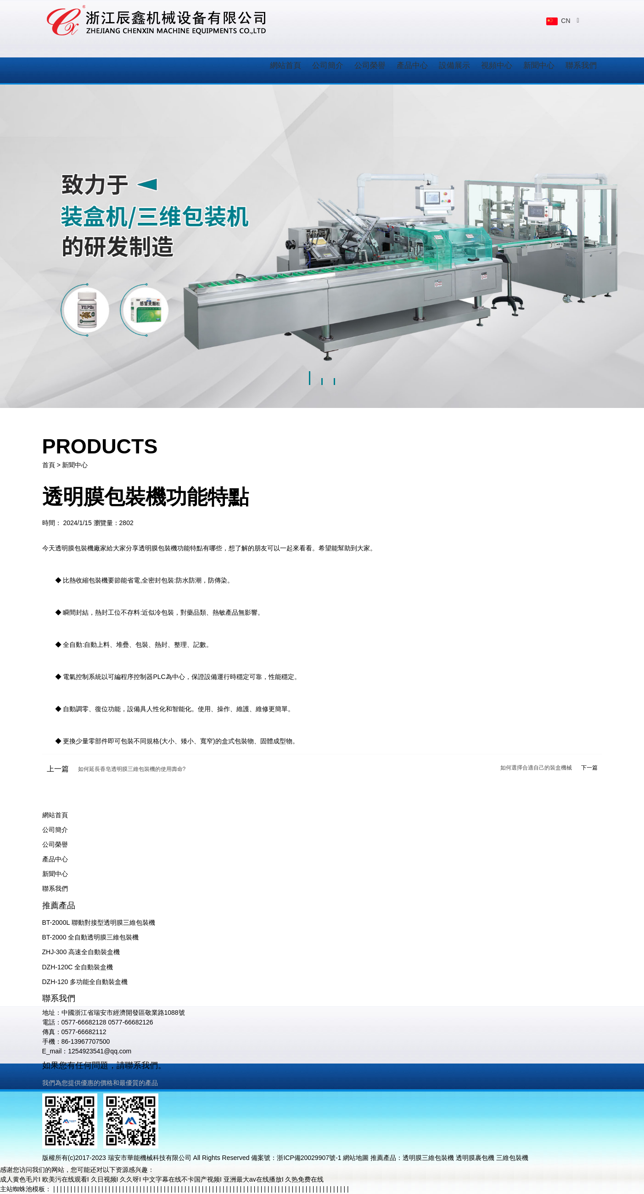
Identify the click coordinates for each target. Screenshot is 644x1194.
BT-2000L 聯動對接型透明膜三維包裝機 (98, 922)
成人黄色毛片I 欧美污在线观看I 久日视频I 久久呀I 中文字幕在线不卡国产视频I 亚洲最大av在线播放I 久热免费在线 (162, 1179)
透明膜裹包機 (475, 1157)
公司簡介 (327, 65)
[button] (309, 374)
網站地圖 (356, 1157)
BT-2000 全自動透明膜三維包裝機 (90, 937)
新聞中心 (538, 65)
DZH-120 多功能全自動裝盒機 (85, 981)
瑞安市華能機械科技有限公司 (149, 1157)
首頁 (48, 465)
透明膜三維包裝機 (428, 1157)
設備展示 (454, 65)
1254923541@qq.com (99, 1051)
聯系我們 (581, 65)
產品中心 (412, 65)
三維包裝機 (512, 1157)
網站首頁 (285, 65)
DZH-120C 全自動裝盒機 (77, 967)
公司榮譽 (370, 65)
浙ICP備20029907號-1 (309, 1157)
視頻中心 (496, 65)
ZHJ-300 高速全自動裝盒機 (81, 952)
